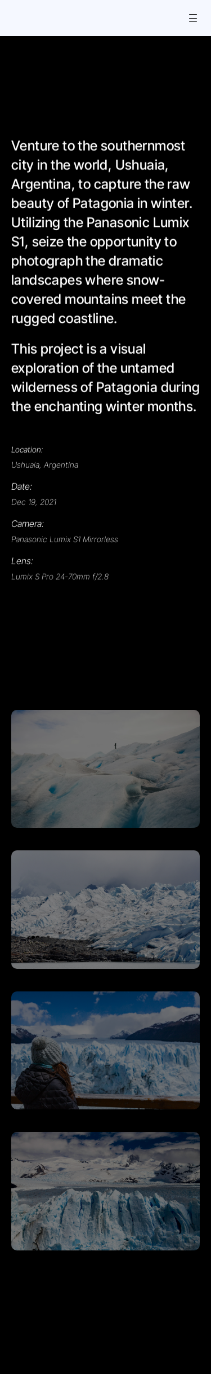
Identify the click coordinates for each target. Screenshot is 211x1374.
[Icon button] (23, 18)
